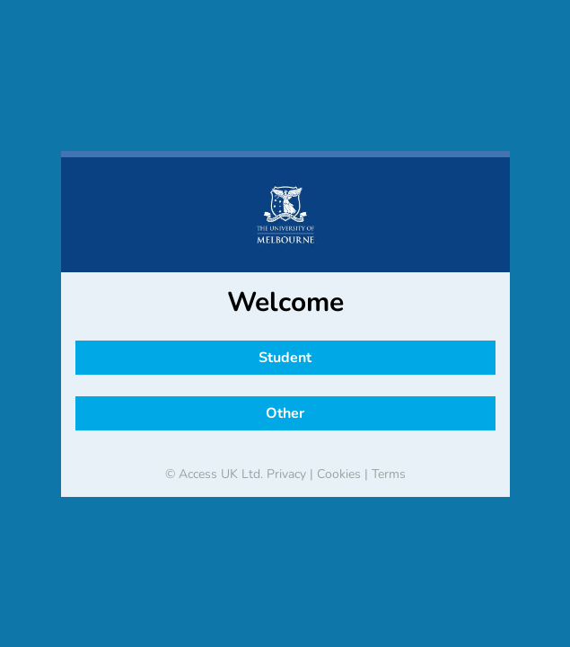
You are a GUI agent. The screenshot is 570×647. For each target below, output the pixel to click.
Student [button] (285, 358)
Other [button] (285, 413)
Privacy (286, 474)
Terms (389, 474)
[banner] (285, 215)
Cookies (339, 474)
